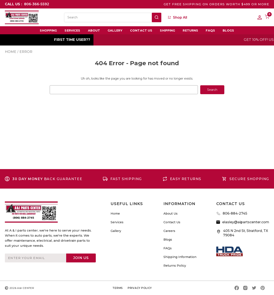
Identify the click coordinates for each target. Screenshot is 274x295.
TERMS (117, 287)
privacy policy (140, 287)
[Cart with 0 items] (265, 17)
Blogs (228, 30)
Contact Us (141, 30)
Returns (190, 30)
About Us (170, 213)
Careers (169, 231)
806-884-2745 (235, 213)
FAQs (210, 30)
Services (72, 30)
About (94, 30)
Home (115, 213)
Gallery (115, 30)
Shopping (48, 30)
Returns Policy (174, 265)
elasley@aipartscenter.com (245, 222)
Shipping (167, 30)
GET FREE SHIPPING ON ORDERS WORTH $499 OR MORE (216, 4)
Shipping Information (179, 257)
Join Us (81, 258)
